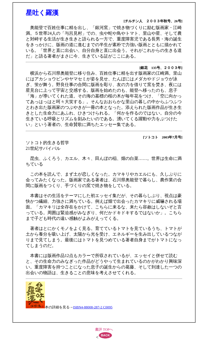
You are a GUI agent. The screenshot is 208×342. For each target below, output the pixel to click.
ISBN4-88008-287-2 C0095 (93, 307)
